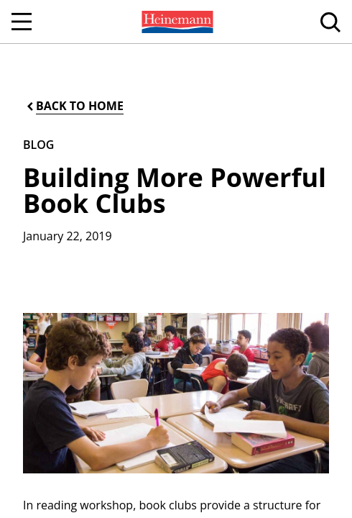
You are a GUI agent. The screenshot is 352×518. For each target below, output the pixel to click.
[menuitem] (176, 21)
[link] (176, 21)
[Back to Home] (74, 106)
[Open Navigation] (21, 22)
